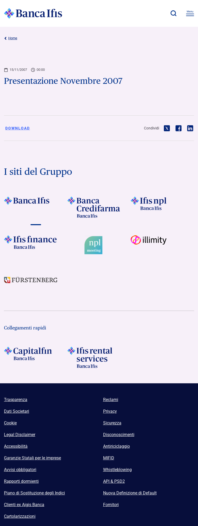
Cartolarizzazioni (20, 516)
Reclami (110, 399)
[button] (173, 13)
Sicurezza (112, 422)
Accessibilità (16, 446)
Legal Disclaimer (19, 434)
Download (17, 128)
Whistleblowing (117, 469)
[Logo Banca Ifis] (33, 13)
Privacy (110, 411)
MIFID (108, 457)
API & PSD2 (114, 481)
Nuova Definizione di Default (130, 492)
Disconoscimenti (118, 434)
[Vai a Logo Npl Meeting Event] (99, 246)
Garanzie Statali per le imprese (32, 457)
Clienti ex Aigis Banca (24, 504)
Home (10, 38)
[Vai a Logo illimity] (162, 246)
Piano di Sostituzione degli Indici (34, 492)
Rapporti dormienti (21, 481)
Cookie (10, 422)
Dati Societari (16, 411)
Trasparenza (15, 399)
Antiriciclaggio (116, 446)
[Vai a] (35, 207)
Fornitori (111, 504)
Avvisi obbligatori (20, 469)
